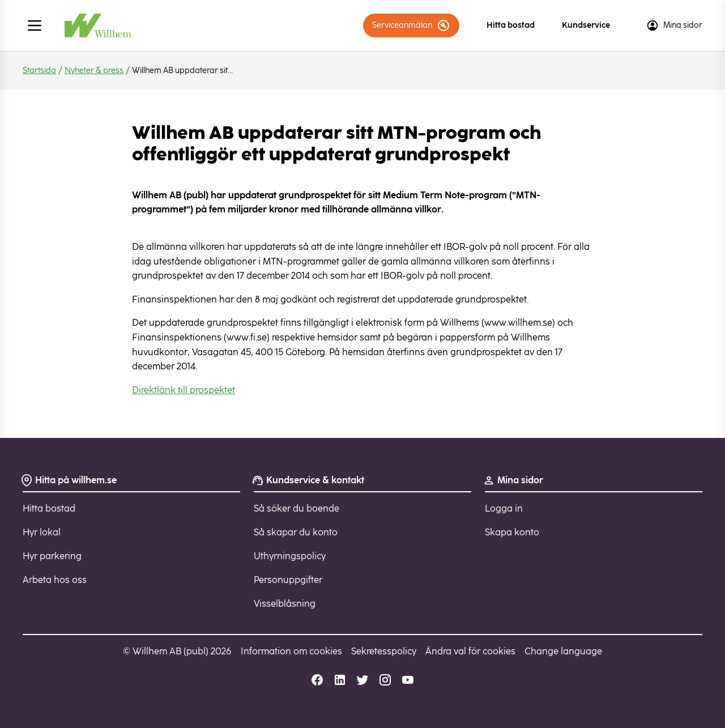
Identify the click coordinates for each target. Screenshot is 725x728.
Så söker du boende (296, 508)
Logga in (504, 508)
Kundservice (586, 25)
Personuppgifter (288, 579)
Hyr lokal (42, 532)
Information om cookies (291, 651)
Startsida (39, 70)
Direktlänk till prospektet (183, 390)
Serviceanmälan (411, 25)
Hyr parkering (52, 556)
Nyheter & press (94, 70)
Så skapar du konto (296, 532)
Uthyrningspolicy (290, 556)
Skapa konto (512, 532)
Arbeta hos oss (55, 579)
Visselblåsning (284, 603)
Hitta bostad (511, 25)
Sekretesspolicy (383, 651)
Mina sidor (674, 25)
